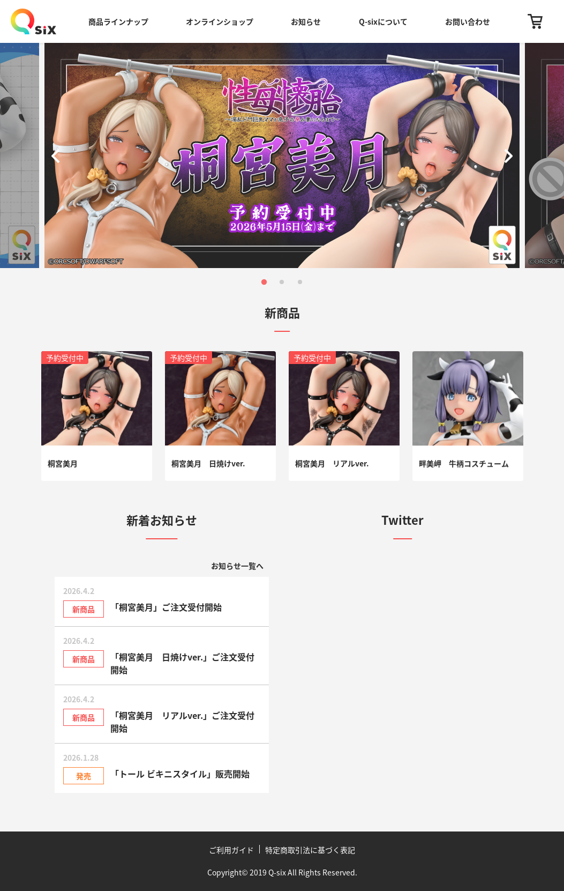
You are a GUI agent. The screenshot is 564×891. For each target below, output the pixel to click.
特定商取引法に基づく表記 (310, 849)
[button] (58, 155)
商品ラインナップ (118, 21)
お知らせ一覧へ (237, 565)
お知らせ (306, 21)
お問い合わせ (467, 21)
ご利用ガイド (231, 849)
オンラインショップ (219, 21)
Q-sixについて (383, 21)
